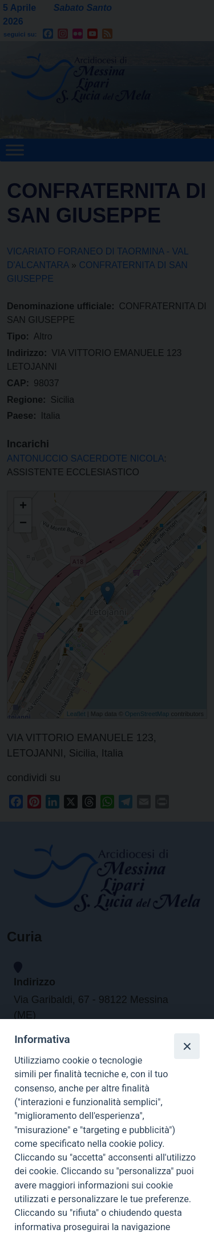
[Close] (186, 1045)
